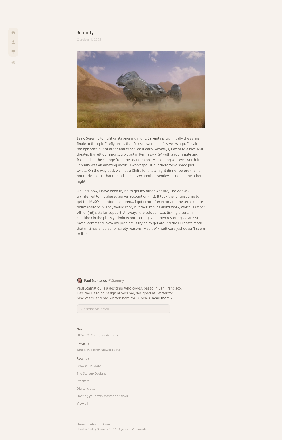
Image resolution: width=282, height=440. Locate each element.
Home (81, 424)
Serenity (154, 138)
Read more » (162, 298)
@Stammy (116, 280)
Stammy (102, 429)
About (94, 424)
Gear (106, 424)
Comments (139, 429)
